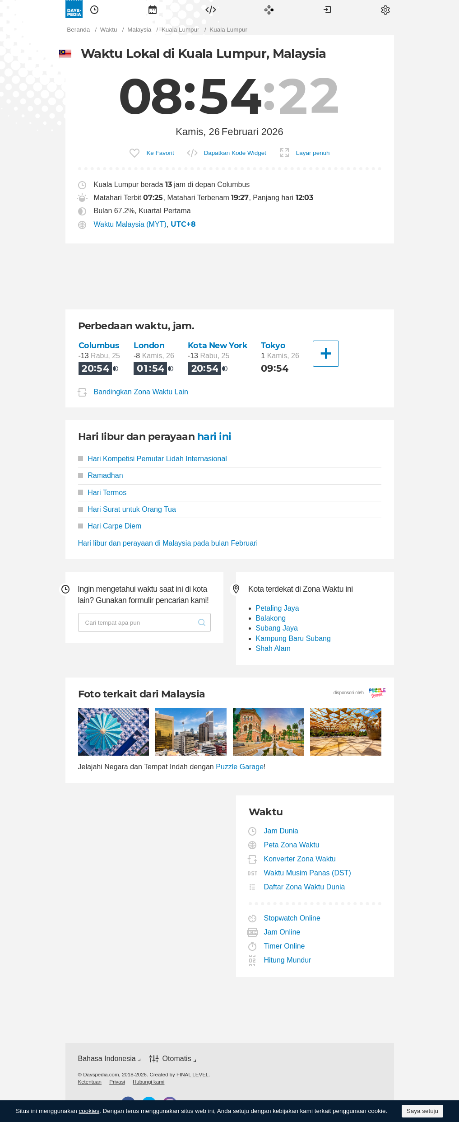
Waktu (94, 9)
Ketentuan (90, 1082)
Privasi (117, 1082)
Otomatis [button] (176, 1058)
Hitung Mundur (287, 960)
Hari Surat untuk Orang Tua (127, 509)
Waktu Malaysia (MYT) (130, 224)
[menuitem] (94, 9)
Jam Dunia (281, 831)
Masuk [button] (327, 9)
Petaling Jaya (277, 608)
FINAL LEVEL (192, 1074)
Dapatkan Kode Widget (235, 153)
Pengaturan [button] (385, 9)
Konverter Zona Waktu (300, 859)
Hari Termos (102, 492)
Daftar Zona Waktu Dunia (304, 887)
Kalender (152, 9)
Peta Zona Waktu (292, 845)
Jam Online (282, 932)
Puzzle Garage (240, 767)
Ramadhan (100, 475)
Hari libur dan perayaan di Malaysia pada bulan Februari (168, 543)
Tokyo (273, 345)
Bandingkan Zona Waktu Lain (141, 392)
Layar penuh (313, 153)
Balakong (271, 618)
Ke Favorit (160, 153)
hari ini (214, 436)
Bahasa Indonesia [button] (107, 1058)
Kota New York (218, 345)
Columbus (99, 345)
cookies (89, 1111)
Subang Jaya (277, 628)
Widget (210, 9)
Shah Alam (273, 648)
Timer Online (284, 946)
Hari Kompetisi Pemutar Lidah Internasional (152, 459)
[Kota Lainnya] (326, 354)
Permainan (269, 9)
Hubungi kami (148, 1082)
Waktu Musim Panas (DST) (307, 873)
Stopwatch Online (292, 918)
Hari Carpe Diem (110, 526)
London (149, 345)
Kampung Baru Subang (293, 638)
